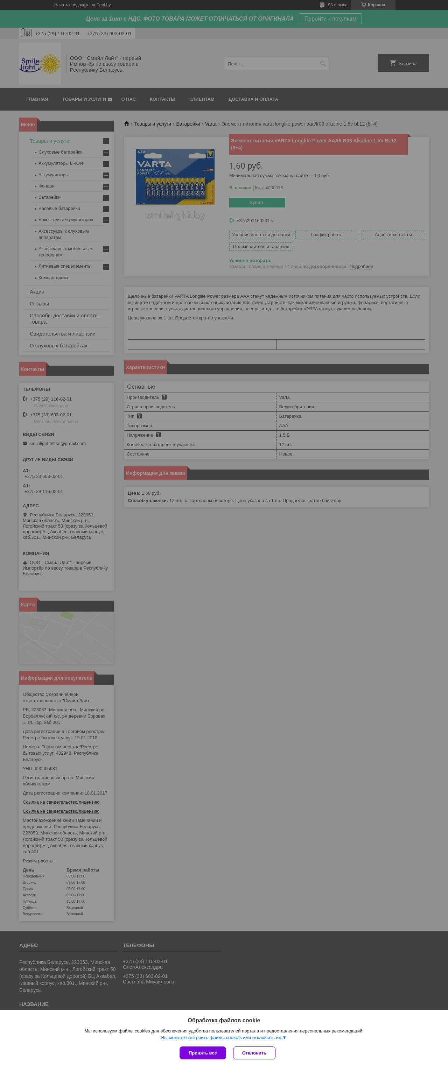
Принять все (203, 1053)
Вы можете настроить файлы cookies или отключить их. (221, 1037)
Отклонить (254, 1053)
